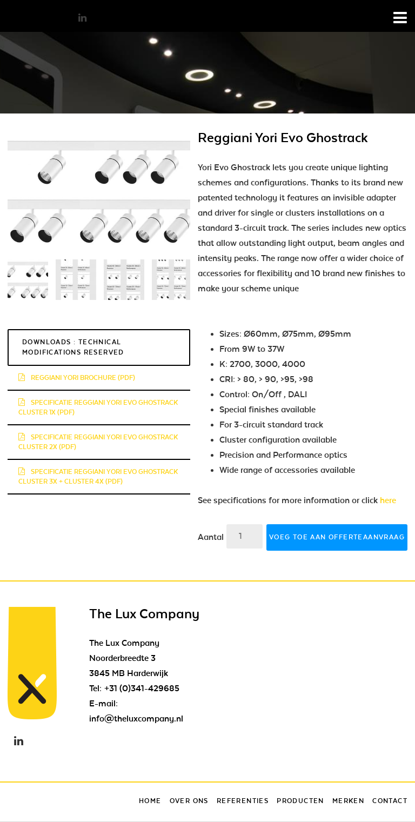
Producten (300, 801)
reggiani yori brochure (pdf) (76, 378)
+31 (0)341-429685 (141, 688)
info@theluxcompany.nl (136, 719)
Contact (389, 801)
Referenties (243, 801)
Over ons (189, 801)
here (388, 500)
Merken (348, 801)
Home (150, 801)
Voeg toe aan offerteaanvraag (337, 537)
